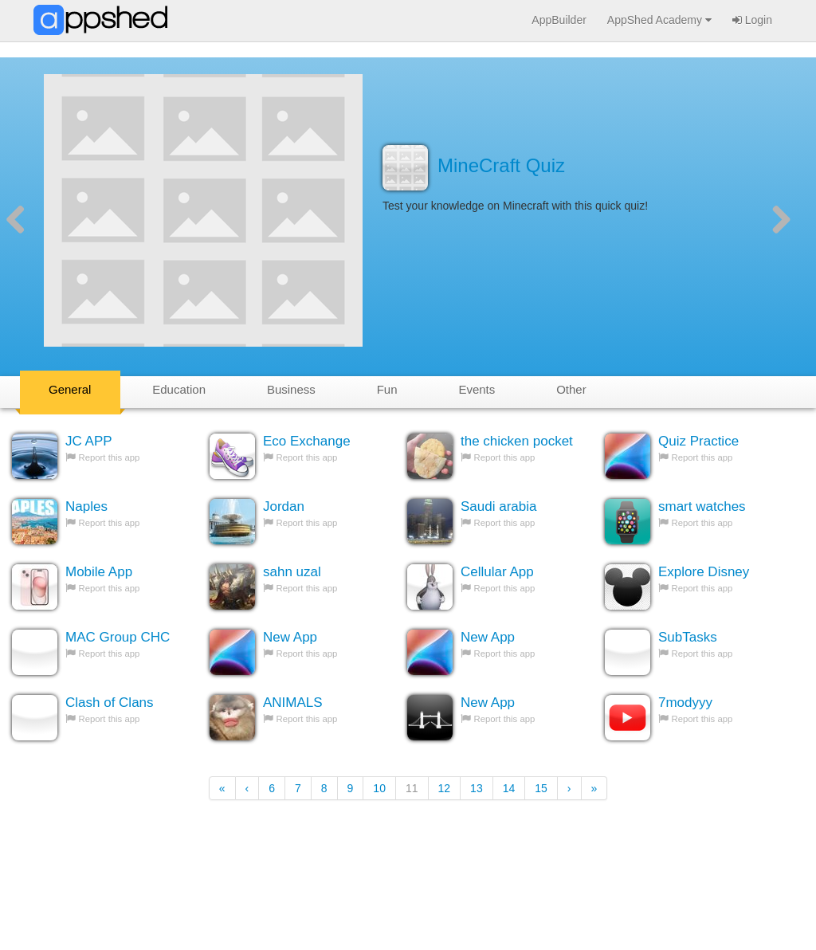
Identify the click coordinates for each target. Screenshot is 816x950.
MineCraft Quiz (501, 165)
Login (752, 20)
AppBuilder (559, 20)
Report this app (109, 457)
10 (379, 788)
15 (541, 788)
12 (444, 788)
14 (509, 788)
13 (476, 788)
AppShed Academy (659, 20)
